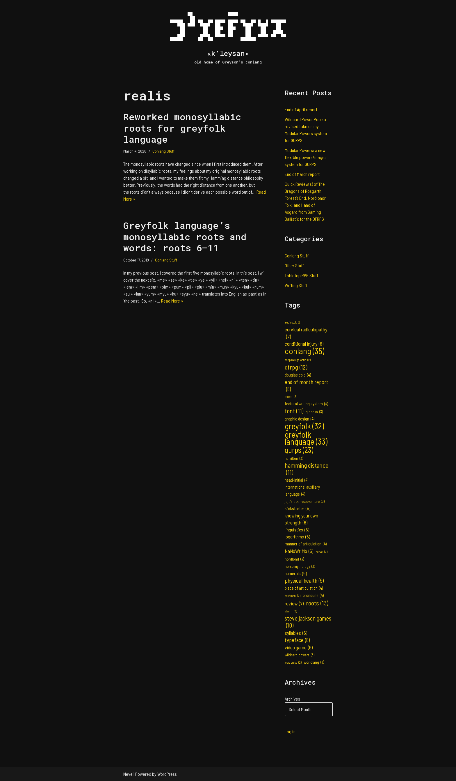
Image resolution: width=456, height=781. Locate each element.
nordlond (294, 559)
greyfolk (304, 426)
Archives (292, 699)
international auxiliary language (302, 491)
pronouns (313, 595)
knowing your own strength (301, 519)
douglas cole (298, 375)
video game (299, 647)
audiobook (293, 322)
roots (317, 602)
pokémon (292, 595)
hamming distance (306, 469)
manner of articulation (306, 543)
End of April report (301, 109)
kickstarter (297, 508)
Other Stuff (294, 265)
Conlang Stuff (163, 151)
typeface (297, 640)
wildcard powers (299, 654)
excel (291, 396)
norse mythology (300, 566)
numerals (296, 573)
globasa (314, 411)
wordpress (293, 662)
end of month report (306, 386)
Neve (128, 774)
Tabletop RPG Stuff (301, 275)
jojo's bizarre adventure (305, 501)
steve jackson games (308, 622)
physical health (304, 580)
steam (291, 611)
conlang (304, 350)
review (294, 603)
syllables (296, 632)
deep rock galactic (298, 359)
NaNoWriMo (299, 550)
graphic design (299, 419)
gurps (299, 449)
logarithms (297, 536)
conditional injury (304, 343)
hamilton (294, 458)
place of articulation (304, 588)
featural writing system (306, 403)
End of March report (302, 174)
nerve (321, 551)
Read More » (172, 300)
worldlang (314, 662)
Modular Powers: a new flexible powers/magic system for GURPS (305, 157)
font (294, 410)
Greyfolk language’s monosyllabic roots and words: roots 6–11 (184, 236)
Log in (290, 731)
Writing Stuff (296, 285)
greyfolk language (306, 438)
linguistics (297, 529)
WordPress (167, 774)
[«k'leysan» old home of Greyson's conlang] (228, 35)
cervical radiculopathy (306, 333)
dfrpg (296, 366)
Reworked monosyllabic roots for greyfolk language (182, 127)
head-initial (296, 480)
